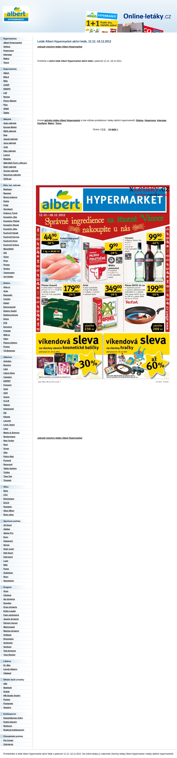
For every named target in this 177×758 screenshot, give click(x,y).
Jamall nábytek (10, 139)
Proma (6, 265)
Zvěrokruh (8, 744)
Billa (5, 81)
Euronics (7, 327)
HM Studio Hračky (11, 695)
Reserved (7, 464)
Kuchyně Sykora (11, 245)
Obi (5, 253)
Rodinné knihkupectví (13, 730)
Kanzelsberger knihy (13, 718)
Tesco (58, 123)
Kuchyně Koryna (11, 237)
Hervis (6, 545)
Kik (5, 413)
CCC (5, 495)
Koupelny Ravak (11, 225)
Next (5, 444)
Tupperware (9, 273)
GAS (5, 393)
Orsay (6, 448)
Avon (5, 591)
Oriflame (7, 635)
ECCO (6, 503)
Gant (5, 389)
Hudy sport (8, 549)
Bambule (7, 687)
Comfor (6, 299)
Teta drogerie (9, 651)
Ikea (5, 135)
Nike (5, 565)
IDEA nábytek (9, 131)
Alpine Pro (8, 533)
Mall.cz (6, 335)
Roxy (5, 577)
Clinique (7, 595)
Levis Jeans (9, 425)
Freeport (7, 385)
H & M (6, 401)
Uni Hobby (8, 277)
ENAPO (6, 89)
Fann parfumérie (11, 615)
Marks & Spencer (11, 433)
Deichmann (8, 499)
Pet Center (8, 740)
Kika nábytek (9, 151)
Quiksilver (8, 573)
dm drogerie (9, 599)
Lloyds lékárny (10, 669)
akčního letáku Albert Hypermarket (62, 120)
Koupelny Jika (10, 217)
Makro (51, 123)
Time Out (7, 476)
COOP (6, 85)
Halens (6, 405)
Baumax (7, 193)
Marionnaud (9, 627)
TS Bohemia (9, 351)
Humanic (7, 507)
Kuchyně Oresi (10, 241)
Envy (5, 537)
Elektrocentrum (10, 315)
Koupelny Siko (10, 229)
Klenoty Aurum (10, 623)
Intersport (8, 557)
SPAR (6, 109)
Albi (5, 684)
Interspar (161, 120)
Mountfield (8, 249)
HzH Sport (8, 553)
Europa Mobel (10, 127)
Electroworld (9, 307)
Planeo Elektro (10, 343)
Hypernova (150, 120)
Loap (5, 561)
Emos (6, 319)
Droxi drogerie (10, 607)
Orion (6, 257)
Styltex (6, 269)
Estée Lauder (9, 611)
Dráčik (6, 691)
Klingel (6, 417)
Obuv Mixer (8, 511)
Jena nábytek (9, 143)
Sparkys (7, 707)
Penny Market (9, 101)
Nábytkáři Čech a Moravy (15, 163)
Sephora (7, 647)
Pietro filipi (8, 456)
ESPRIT (7, 381)
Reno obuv (8, 515)
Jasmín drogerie (11, 619)
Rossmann (8, 639)
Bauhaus (7, 189)
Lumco (6, 155)
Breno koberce (10, 197)
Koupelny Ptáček (11, 221)
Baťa (5, 491)
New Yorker (8, 440)
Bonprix (7, 365)
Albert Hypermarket (12, 43)
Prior (5, 261)
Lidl (5, 93)
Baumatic (7, 295)
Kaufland (42, 123)
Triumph (7, 480)
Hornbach (8, 209)
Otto (5, 452)
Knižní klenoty (10, 722)
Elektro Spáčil (10, 311)
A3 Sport (7, 525)
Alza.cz (6, 287)
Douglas (7, 603)
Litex (5, 429)
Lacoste (7, 421)
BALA (6, 77)
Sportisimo (8, 581)
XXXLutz (7, 179)
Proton (6, 347)
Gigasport (8, 541)
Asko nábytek (9, 123)
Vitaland (7, 673)
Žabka (6, 113)
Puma (6, 569)
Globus (139, 120)
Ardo (5, 291)
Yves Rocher (9, 655)
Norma (6, 97)
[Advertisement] (87, 91)
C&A (5, 369)
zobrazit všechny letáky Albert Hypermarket (59, 47)
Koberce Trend (10, 213)
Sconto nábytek (10, 171)
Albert (6, 73)
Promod (7, 460)
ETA (5, 323)
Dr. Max (6, 665)
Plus (5, 105)
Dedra (6, 201)
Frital (5, 205)
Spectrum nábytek (12, 175)
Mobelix (7, 159)
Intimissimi (8, 409)
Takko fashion (10, 468)
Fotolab (7, 331)
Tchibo (6, 472)
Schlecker (8, 643)
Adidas (6, 529)
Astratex (7, 361)
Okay (5, 339)
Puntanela (8, 703)
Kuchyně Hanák (10, 233)
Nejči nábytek (9, 167)
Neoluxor (7, 726)
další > (114, 129)
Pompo (6, 699)
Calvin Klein (9, 373)
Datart (6, 303)
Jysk (5, 147)
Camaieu (7, 377)
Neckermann (9, 437)
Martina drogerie (11, 631)
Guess (6, 397)
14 (109, 129)
